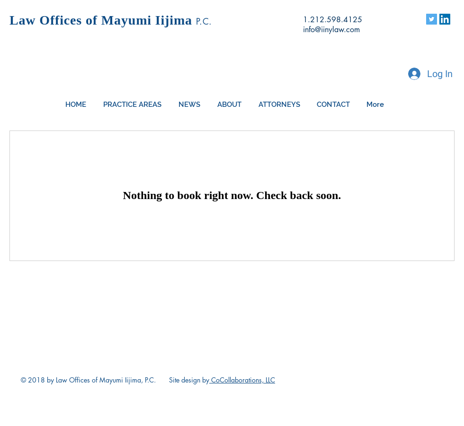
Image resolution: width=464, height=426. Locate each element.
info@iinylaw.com (331, 30)
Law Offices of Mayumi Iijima (102, 20)
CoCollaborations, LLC (242, 379)
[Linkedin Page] (444, 19)
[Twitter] (431, 19)
